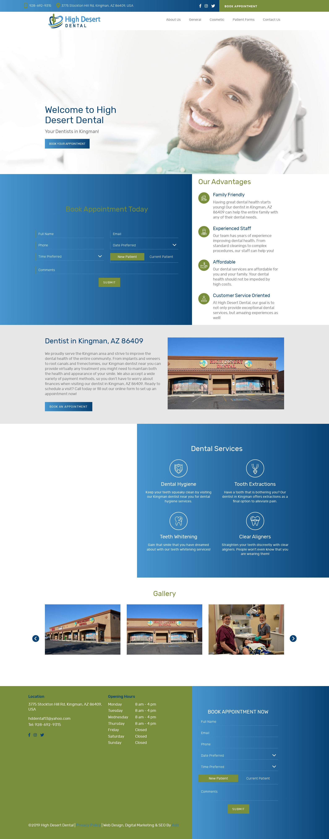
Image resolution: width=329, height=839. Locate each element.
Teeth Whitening (178, 536)
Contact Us (271, 19)
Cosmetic (217, 19)
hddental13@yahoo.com (49, 719)
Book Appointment (241, 6)
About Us (173, 19)
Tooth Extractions (255, 484)
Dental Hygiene (178, 484)
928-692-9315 (37, 5)
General (195, 19)
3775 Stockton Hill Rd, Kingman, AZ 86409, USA (94, 5)
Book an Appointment (69, 406)
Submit (109, 282)
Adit (175, 825)
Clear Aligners (255, 536)
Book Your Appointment (67, 144)
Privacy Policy (88, 825)
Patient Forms (244, 19)
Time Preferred (49, 256)
